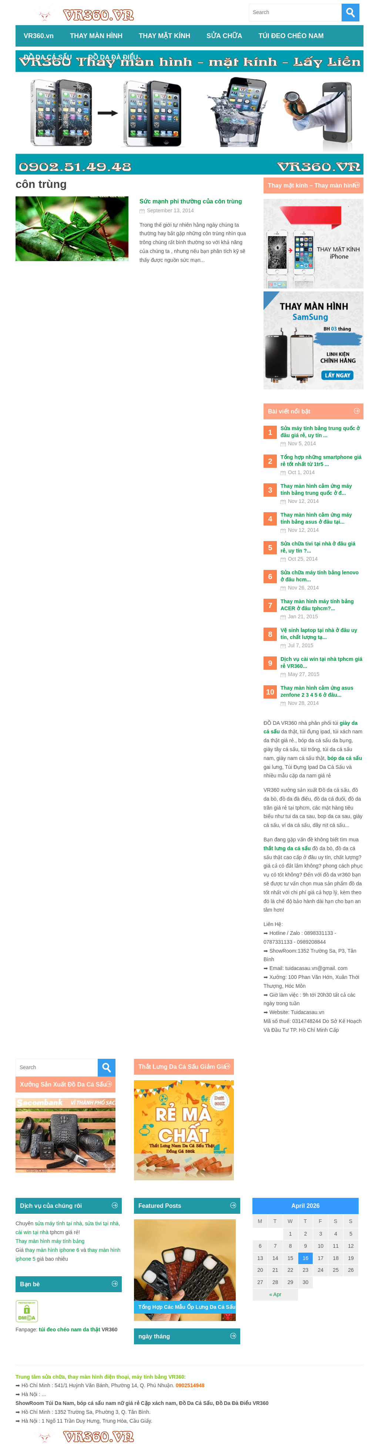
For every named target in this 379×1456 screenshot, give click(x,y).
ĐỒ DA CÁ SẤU (48, 57)
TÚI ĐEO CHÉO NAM (290, 36)
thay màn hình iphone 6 (52, 1250)
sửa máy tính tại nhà (58, 1223)
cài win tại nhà (32, 1232)
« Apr (275, 1294)
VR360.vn (39, 36)
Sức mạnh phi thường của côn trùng (191, 201)
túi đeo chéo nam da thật (69, 1329)
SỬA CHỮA (224, 36)
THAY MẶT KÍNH (164, 36)
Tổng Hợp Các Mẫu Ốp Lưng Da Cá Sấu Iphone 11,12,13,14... (212, 1307)
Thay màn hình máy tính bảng (50, 1241)
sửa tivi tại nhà (101, 1223)
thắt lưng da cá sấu (287, 848)
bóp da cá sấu (344, 758)
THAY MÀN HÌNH (96, 36)
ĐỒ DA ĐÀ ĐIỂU (113, 57)
